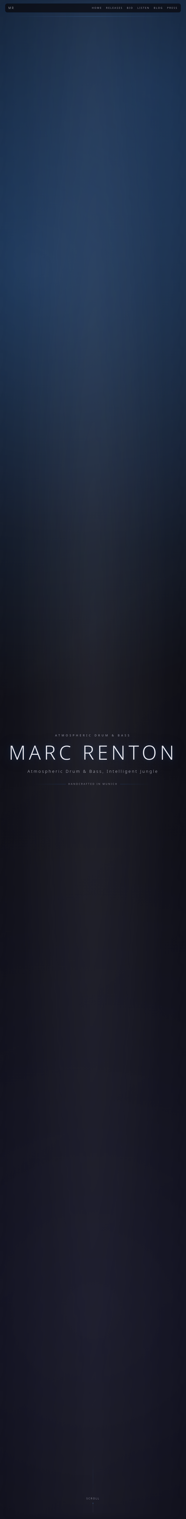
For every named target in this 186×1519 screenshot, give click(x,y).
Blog (158, 8)
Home (97, 8)
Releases (114, 8)
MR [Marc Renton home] (11, 8)
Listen (143, 8)
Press (172, 8)
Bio (130, 8)
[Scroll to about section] (93, 1504)
